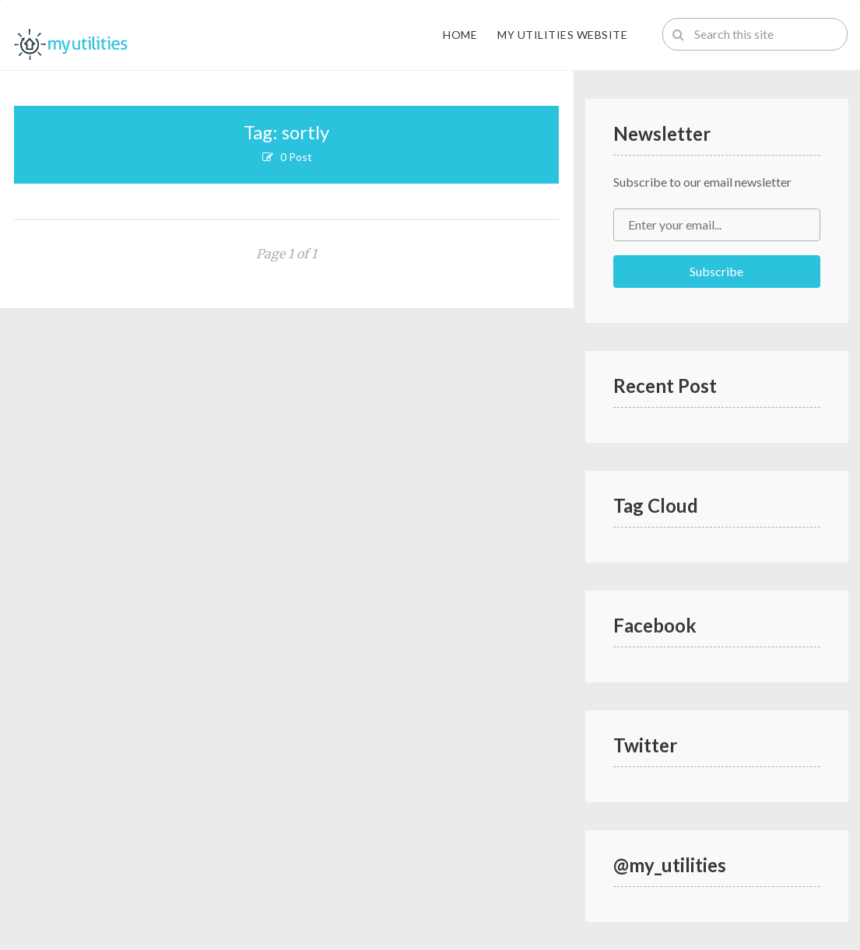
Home (460, 34)
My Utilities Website (562, 34)
